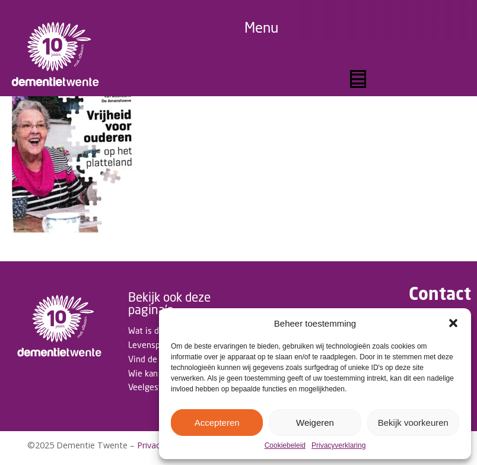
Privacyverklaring (338, 446)
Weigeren (315, 422)
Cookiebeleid (285, 446)
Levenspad (148, 344)
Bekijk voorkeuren (413, 422)
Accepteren (217, 422)
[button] (453, 323)
